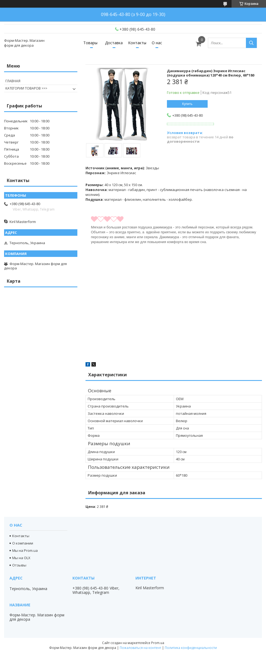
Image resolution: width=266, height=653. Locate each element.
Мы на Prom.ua (25, 550)
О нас (157, 42)
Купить (187, 104)
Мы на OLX (21, 557)
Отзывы (19, 565)
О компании (22, 543)
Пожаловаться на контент (140, 647)
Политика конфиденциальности (191, 647)
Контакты (137, 42)
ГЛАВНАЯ (12, 81)
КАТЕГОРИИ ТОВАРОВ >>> (26, 88)
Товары (90, 42)
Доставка (114, 42)
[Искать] (251, 43)
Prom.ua (157, 643)
